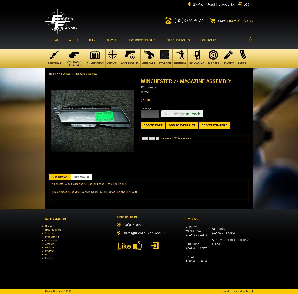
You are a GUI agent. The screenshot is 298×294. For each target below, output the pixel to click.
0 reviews (165, 138)
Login (248, 4)
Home (52, 73)
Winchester (149, 87)
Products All (52, 237)
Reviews (49, 251)
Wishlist (49, 247)
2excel (249, 291)
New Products (53, 230)
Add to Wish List (182, 125)
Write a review (182, 138)
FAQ (47, 254)
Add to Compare (214, 125)
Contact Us (51, 240)
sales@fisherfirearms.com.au (99, 192)
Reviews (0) (81, 176)
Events (49, 258)
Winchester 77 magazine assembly (78, 73)
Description (60, 176)
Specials (50, 233)
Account (49, 244)
